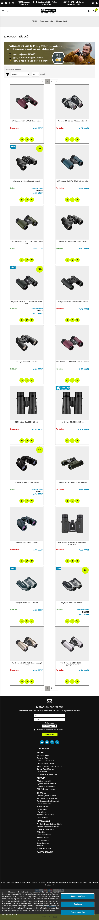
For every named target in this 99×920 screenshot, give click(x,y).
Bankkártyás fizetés (44, 835)
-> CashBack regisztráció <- (47, 774)
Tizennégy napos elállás (45, 815)
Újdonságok (43, 749)
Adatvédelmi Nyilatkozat (53, 729)
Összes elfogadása (78, 912)
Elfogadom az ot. (49, 729)
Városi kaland (42, 772)
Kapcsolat (40, 846)
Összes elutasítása (77, 896)
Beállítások (78, 904)
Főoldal (34, 21)
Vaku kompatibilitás (44, 804)
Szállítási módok (43, 837)
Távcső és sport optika (46, 21)
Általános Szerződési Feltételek (48, 827)
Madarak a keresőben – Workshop (49, 766)
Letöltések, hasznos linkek (46, 796)
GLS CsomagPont (43, 840)
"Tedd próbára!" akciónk (45, 763)
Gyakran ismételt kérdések (46, 784)
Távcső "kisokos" (43, 806)
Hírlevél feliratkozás (44, 848)
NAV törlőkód (41, 812)
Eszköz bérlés (42, 809)
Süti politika (41, 832)
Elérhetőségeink (43, 843)
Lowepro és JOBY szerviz (46, 786)
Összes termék (45, 852)
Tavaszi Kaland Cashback (46, 769)
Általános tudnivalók (44, 781)
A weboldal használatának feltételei (49, 824)
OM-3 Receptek (42, 817)
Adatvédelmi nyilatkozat (45, 829)
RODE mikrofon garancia (46, 789)
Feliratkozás (49, 734)
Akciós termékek (43, 755)
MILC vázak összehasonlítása (47, 798)
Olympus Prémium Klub (45, 761)
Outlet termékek (42, 758)
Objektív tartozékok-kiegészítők (48, 801)
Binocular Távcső (61, 21)
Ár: (34, 128)
